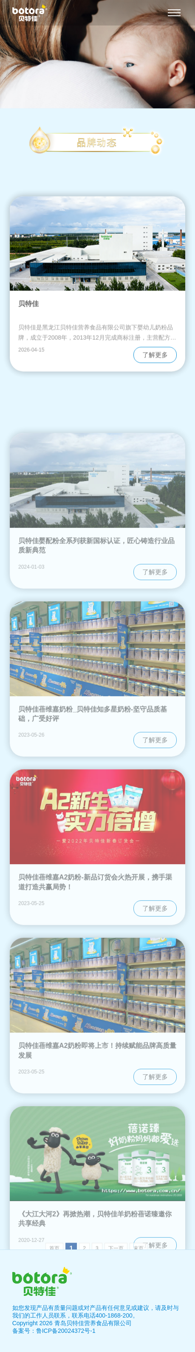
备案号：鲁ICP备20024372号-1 (54, 1330)
